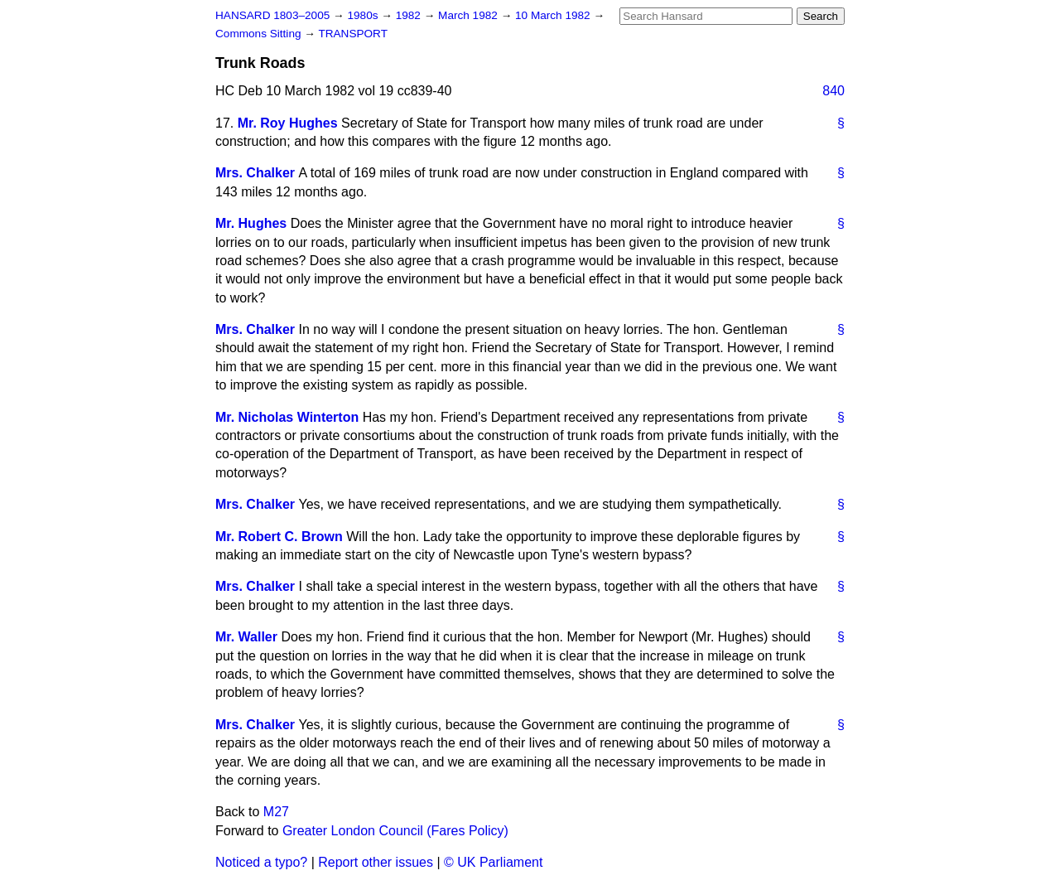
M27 (276, 812)
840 (833, 91)
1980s (364, 15)
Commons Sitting (259, 33)
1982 (410, 15)
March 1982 (469, 15)
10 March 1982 (554, 15)
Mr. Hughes (251, 223)
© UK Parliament (493, 862)
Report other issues (375, 862)
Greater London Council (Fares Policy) (395, 831)
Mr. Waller (246, 637)
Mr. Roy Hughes (288, 123)
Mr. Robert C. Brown (279, 537)
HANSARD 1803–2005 (272, 15)
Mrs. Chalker (255, 173)
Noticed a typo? (261, 862)
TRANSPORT (353, 33)
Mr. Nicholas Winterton (287, 417)
